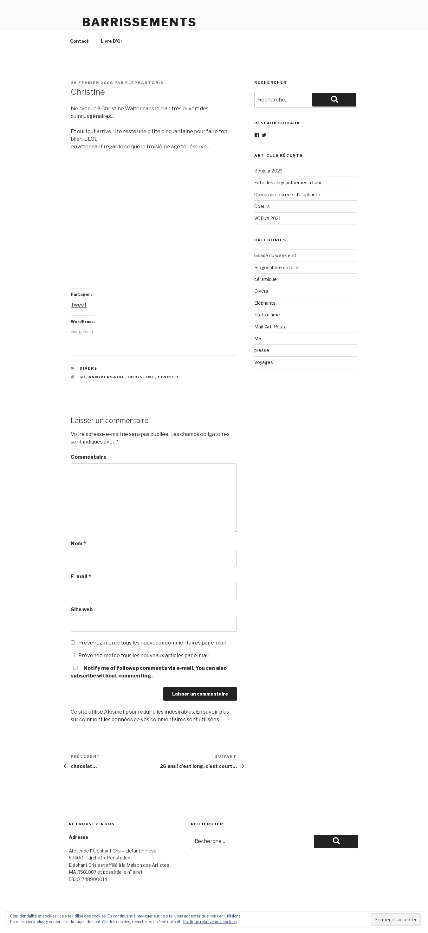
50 (83, 377)
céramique (265, 279)
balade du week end (275, 255)
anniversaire (106, 377)
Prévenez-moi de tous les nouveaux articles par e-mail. (144, 655)
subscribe (83, 676)
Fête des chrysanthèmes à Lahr (287, 182)
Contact (79, 41)
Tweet (79, 305)
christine (141, 377)
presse (261, 350)
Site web (82, 609)
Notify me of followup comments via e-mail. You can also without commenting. (149, 672)
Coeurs (262, 206)
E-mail (81, 576)
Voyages (263, 362)
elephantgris (144, 83)
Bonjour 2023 (268, 170)
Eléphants (265, 303)
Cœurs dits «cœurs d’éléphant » (287, 194)
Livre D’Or (111, 41)
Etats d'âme (267, 314)
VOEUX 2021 (267, 218)
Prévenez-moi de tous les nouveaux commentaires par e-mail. (152, 643)
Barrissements (139, 22)
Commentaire (89, 457)
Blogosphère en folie (276, 267)
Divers (89, 368)
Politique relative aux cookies (210, 921)
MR (258, 338)
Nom (78, 544)
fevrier (168, 377)
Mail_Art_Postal (271, 326)
